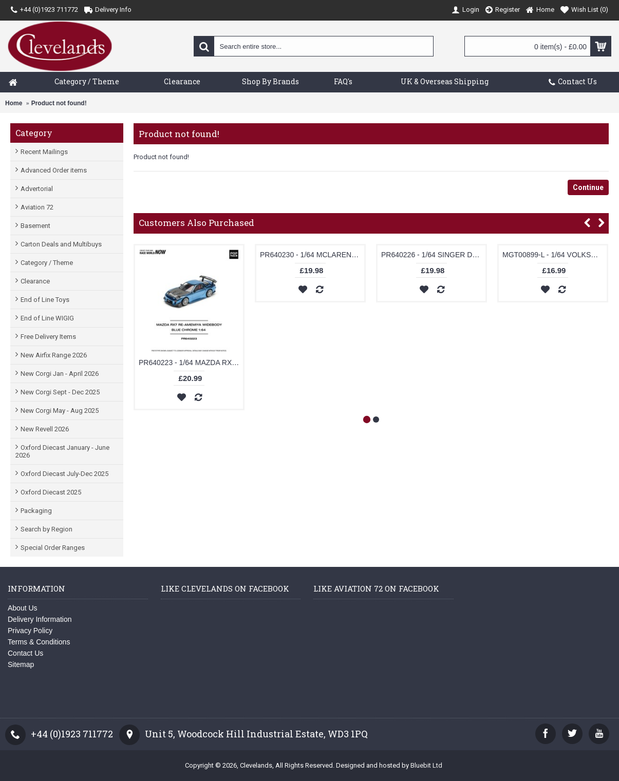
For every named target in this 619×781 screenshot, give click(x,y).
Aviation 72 (37, 207)
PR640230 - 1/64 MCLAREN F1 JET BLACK (312, 255)
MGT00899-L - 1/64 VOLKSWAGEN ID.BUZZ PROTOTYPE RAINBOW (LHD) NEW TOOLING (554, 255)
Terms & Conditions (39, 642)
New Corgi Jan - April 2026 (60, 373)
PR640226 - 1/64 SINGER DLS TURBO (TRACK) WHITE (433, 255)
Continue (588, 187)
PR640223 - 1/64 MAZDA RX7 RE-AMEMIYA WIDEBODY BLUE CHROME (191, 362)
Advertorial (37, 189)
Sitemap (21, 664)
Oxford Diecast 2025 (51, 492)
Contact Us (25, 653)
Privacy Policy (30, 630)
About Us (22, 608)
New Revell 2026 (45, 429)
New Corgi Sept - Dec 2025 (60, 392)
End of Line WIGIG (47, 318)
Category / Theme (47, 262)
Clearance (35, 281)
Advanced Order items (54, 170)
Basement (35, 226)
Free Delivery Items (48, 336)
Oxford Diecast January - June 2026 (62, 451)
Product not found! (59, 103)
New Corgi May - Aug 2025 (60, 410)
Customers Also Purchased (196, 222)
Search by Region (46, 529)
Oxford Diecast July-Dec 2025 (64, 474)
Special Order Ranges (53, 547)
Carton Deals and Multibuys (61, 244)
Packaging (36, 511)
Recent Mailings (44, 152)
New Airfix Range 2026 (54, 355)
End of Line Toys (45, 299)
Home (13, 103)
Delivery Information (40, 619)
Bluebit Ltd (426, 765)
